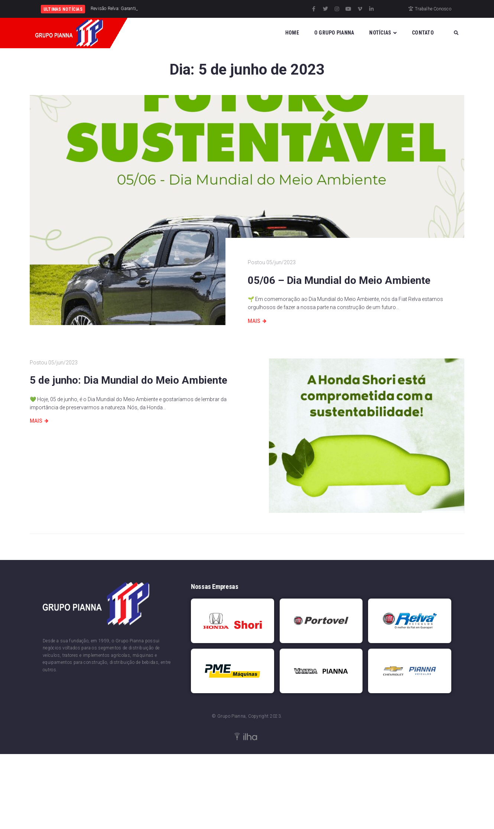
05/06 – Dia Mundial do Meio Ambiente (339, 280)
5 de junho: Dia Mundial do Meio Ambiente (128, 380)
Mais (254, 321)
